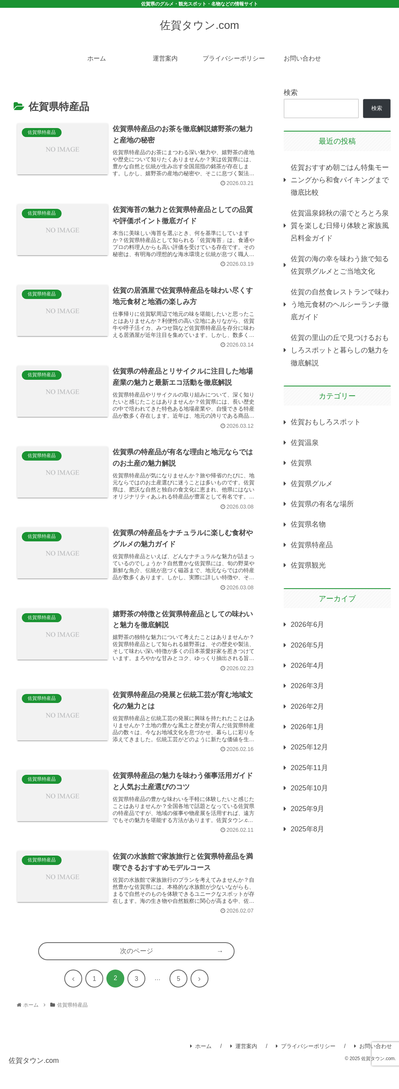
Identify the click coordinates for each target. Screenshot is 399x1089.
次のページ (136, 970)
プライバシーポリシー (305, 1065)
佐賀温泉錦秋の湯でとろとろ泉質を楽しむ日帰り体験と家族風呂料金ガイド (340, 225)
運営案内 (243, 1065)
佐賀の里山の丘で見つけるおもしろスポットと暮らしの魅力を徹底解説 (340, 350)
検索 (291, 92)
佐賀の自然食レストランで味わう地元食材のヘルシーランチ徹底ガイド (340, 304)
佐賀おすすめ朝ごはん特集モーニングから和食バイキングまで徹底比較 (340, 180)
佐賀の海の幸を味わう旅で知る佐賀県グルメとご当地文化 (340, 265)
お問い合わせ (373, 1065)
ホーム (201, 1065)
